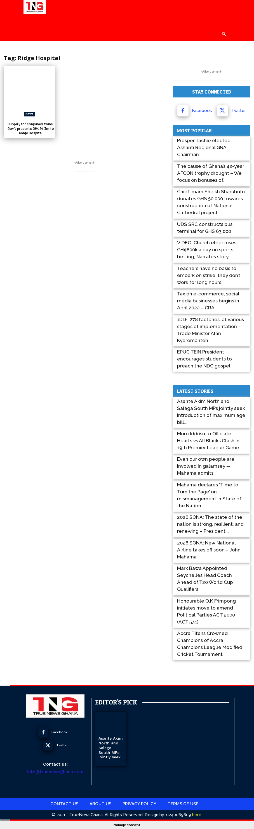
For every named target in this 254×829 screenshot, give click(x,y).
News (29, 114)
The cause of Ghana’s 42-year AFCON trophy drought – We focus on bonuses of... (210, 173)
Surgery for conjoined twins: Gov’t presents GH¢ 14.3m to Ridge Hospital (31, 128)
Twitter (238, 110)
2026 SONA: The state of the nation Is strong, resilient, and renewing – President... (210, 524)
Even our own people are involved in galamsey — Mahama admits (205, 466)
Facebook (202, 110)
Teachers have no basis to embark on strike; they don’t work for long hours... (208, 275)
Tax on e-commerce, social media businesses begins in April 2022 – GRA (208, 300)
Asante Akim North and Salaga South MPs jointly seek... (110, 747)
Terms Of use (183, 803)
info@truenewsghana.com (55, 771)
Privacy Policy (139, 803)
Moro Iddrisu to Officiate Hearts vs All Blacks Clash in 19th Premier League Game (208, 440)
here (196, 814)
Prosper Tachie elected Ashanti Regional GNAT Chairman (204, 147)
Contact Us (64, 803)
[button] (224, 34)
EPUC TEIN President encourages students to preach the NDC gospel (204, 359)
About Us (100, 803)
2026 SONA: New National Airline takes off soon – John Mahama (209, 550)
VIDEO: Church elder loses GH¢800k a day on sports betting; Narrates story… (206, 249)
